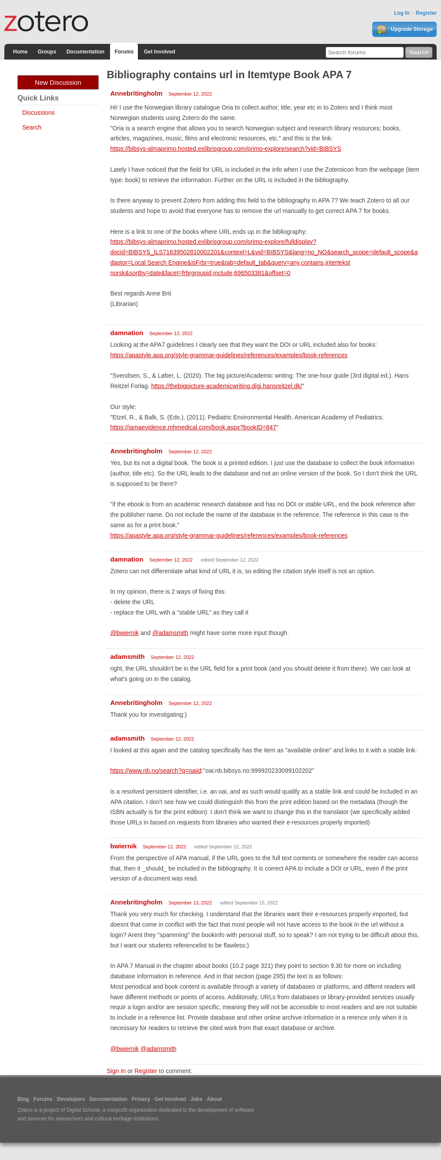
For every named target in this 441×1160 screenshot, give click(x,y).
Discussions (38, 112)
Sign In (116, 1070)
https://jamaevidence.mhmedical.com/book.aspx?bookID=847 (193, 427)
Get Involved (159, 52)
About (214, 1099)
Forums (124, 52)
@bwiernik (124, 632)
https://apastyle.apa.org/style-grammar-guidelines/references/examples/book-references (228, 355)
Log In (402, 13)
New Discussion (58, 82)
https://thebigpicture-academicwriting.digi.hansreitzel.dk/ (226, 385)
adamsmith (127, 656)
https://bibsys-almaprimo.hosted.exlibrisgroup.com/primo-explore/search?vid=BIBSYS (225, 148)
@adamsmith (170, 632)
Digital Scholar (83, 1110)
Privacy (141, 1099)
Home (20, 52)
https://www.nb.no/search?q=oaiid (155, 770)
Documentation (85, 52)
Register (426, 13)
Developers (71, 1099)
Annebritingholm (136, 93)
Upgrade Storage (404, 29)
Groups (47, 52)
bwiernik (123, 846)
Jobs (196, 1099)
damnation (126, 332)
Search (31, 127)
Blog (23, 1099)
